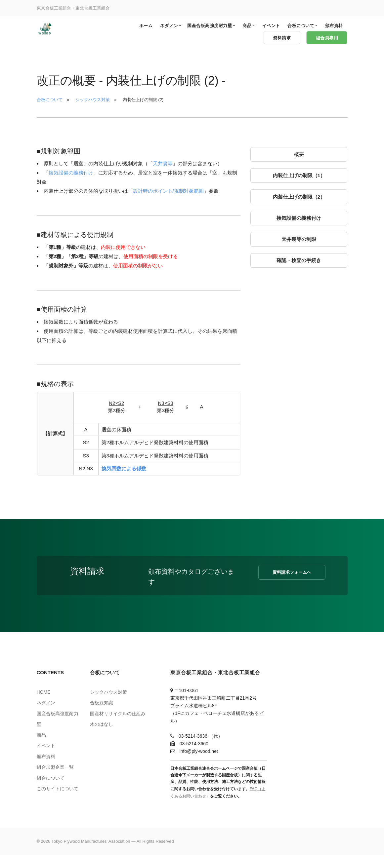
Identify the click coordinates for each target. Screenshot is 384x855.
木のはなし (101, 724)
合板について (50, 99)
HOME (44, 692)
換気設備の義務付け (71, 172)
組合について (50, 778)
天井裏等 (163, 163)
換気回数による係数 (124, 468)
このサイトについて (57, 788)
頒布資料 (46, 756)
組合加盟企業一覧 (55, 767)
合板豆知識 (101, 702)
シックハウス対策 (92, 99)
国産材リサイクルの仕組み (118, 713)
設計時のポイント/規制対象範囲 (168, 191)
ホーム (146, 25)
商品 (41, 735)
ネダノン (46, 702)
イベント (46, 745)
